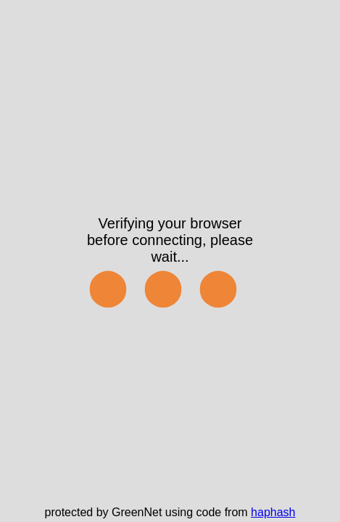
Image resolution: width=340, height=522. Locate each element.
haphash (273, 512)
